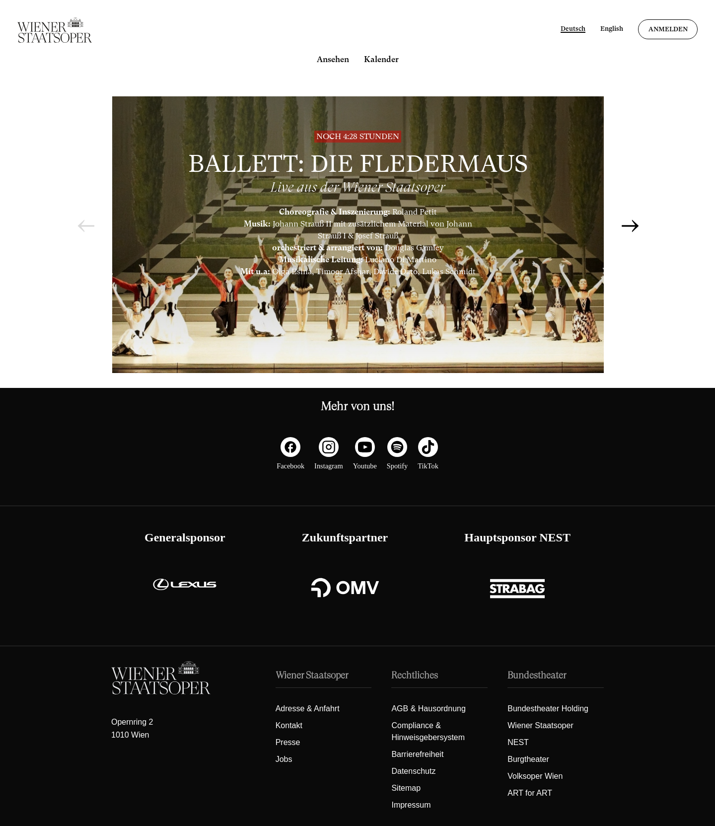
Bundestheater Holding (547, 708)
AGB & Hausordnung (428, 708)
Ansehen (333, 59)
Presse (288, 742)
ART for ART (529, 793)
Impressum (410, 805)
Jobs (284, 759)
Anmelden (668, 29)
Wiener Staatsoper (540, 725)
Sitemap (406, 788)
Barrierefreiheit (417, 754)
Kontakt (289, 725)
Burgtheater (528, 759)
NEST (518, 742)
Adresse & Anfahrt (308, 708)
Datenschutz (413, 771)
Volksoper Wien (535, 776)
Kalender (381, 59)
